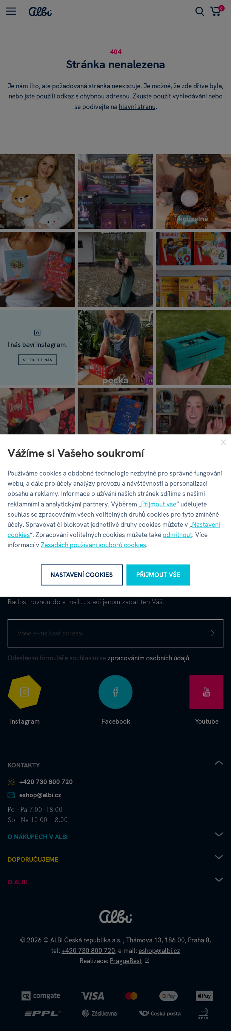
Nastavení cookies (82, 575)
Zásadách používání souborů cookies (93, 545)
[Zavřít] (223, 442)
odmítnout (177, 535)
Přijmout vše (158, 504)
